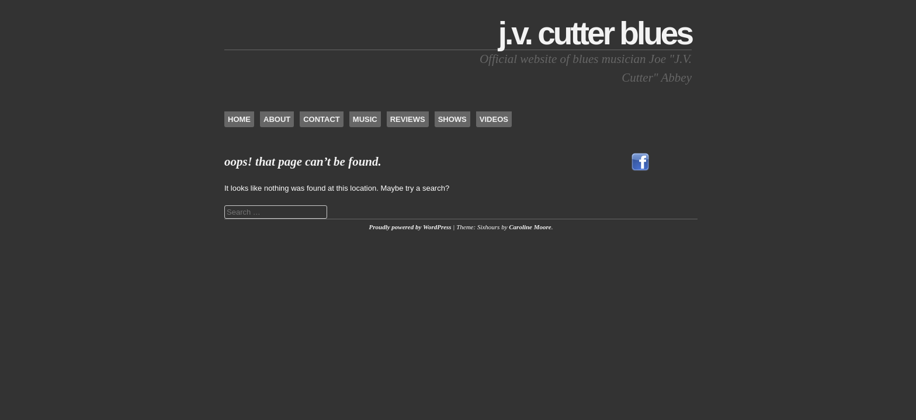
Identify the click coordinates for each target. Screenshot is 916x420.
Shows (452, 119)
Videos (494, 119)
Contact (321, 119)
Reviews (407, 119)
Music (365, 119)
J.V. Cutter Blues (595, 33)
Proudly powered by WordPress (410, 226)
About (276, 119)
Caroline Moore (530, 226)
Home (239, 119)
